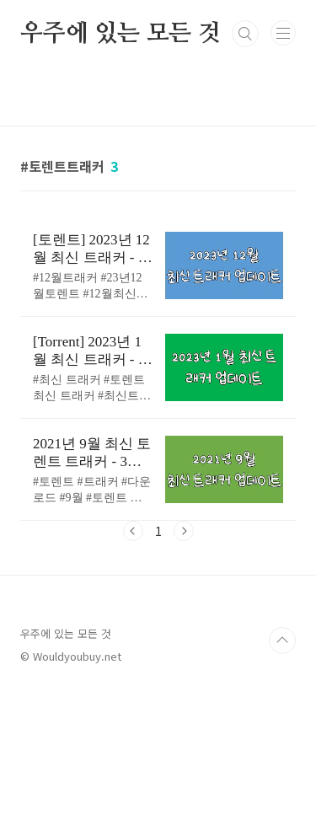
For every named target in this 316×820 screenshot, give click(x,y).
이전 (133, 531)
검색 (245, 33)
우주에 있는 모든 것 (120, 34)
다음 (184, 531)
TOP (282, 640)
